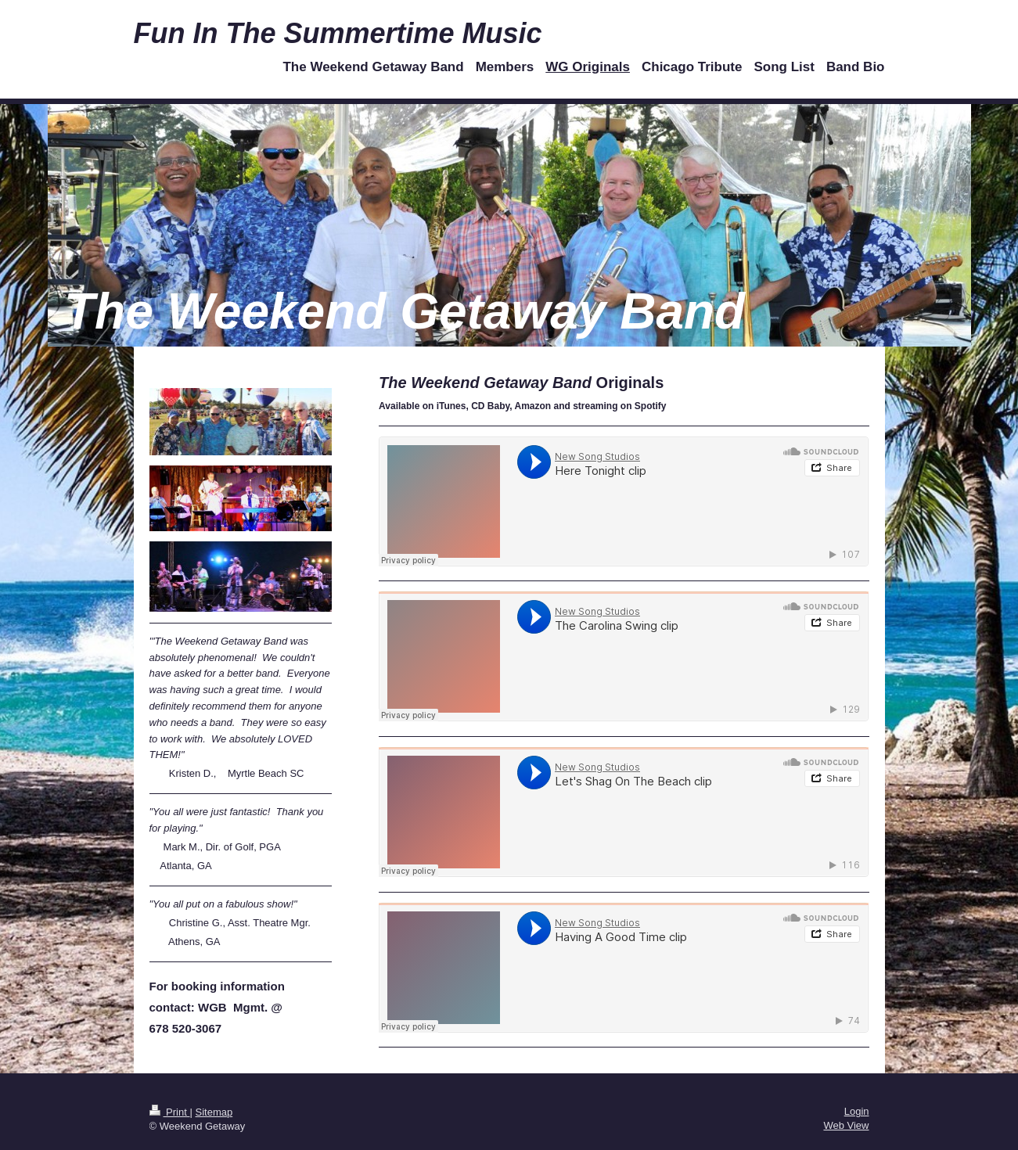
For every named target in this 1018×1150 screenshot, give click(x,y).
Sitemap (213, 1112)
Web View (846, 1125)
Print (169, 1112)
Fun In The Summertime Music (338, 33)
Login (856, 1111)
